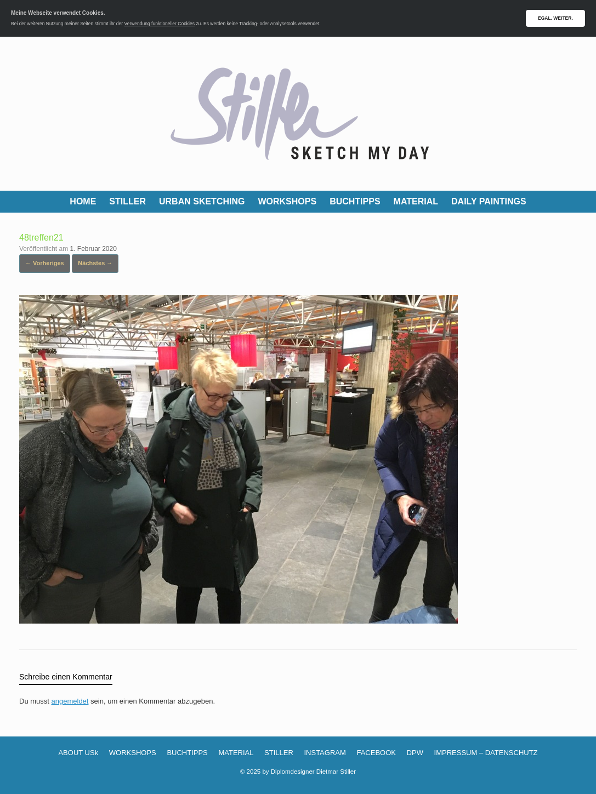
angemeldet (70, 701)
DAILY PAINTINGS (488, 201)
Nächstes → (95, 263)
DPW (415, 753)
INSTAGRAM (324, 753)
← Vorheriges (44, 263)
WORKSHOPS (287, 201)
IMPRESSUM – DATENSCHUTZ (486, 753)
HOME (83, 201)
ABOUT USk (78, 753)
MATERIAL (416, 201)
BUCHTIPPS (355, 201)
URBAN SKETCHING (202, 201)
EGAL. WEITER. (555, 18)
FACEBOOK (376, 753)
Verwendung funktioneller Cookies (159, 23)
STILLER (127, 201)
